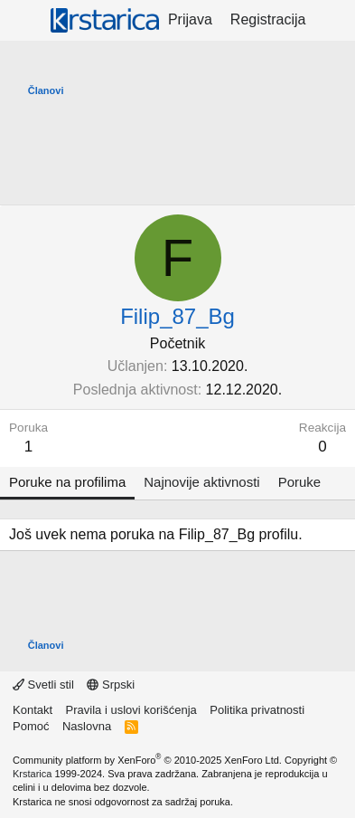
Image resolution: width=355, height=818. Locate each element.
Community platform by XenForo (147, 760)
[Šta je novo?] (332, 20)
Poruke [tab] (300, 482)
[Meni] (25, 21)
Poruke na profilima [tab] (67, 482)
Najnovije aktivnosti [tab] (201, 482)
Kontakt (32, 710)
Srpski (111, 684)
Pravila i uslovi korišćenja (131, 710)
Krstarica (32, 773)
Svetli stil (43, 684)
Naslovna (86, 726)
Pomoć (31, 726)
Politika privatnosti (257, 710)
